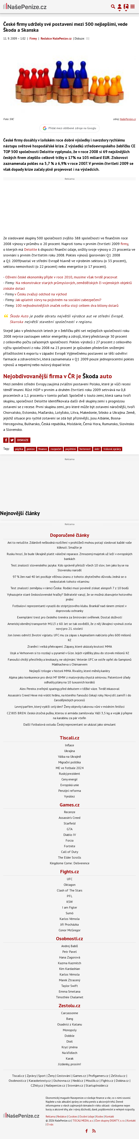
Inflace (69, 745)
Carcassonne (69, 1013)
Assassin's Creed (69, 818)
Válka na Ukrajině (69, 756)
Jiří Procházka (69, 924)
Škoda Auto (19, 316)
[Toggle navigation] (132, 6)
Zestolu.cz (69, 1005)
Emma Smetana (69, 991)
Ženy (51, 1076)
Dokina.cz (122, 1080)
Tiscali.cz (69, 738)
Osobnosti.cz (69, 938)
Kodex (100, 1116)
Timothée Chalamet (69, 997)
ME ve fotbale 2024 (70, 768)
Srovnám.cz (75, 1085)
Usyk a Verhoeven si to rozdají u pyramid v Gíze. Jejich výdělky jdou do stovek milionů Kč (69, 653)
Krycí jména (69, 1047)
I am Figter (69, 907)
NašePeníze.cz (128, 119)
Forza (69, 840)
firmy (124, 243)
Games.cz (70, 805)
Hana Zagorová (69, 957)
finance (42, 449)
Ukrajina (69, 751)
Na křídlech (69, 1053)
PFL (69, 896)
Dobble (69, 1036)
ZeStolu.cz (118, 1076)
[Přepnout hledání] (113, 6)
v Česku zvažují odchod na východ (36, 294)
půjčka (19, 449)
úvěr (97, 449)
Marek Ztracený (69, 980)
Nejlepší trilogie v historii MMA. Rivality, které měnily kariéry (69, 671)
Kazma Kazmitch (69, 963)
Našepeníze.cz (55, 1085)
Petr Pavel (69, 952)
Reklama (50, 1116)
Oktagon (69, 885)
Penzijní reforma (69, 791)
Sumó (69, 913)
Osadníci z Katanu (69, 1024)
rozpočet (56, 449)
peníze (31, 449)
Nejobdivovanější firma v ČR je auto (57, 376)
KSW (69, 902)
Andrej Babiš (69, 946)
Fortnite (69, 846)
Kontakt (109, 1116)
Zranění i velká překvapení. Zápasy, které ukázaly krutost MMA (69, 646)
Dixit (69, 1041)
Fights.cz (69, 871)
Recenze (69, 812)
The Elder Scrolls (69, 857)
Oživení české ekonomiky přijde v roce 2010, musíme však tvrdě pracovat (61, 277)
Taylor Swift (69, 986)
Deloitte (30, 249)
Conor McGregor (70, 930)
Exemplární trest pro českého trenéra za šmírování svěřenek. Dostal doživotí (69, 617)
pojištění (70, 449)
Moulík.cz (92, 1080)
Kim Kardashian (69, 969)
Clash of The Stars (69, 890)
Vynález (69, 796)
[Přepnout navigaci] (119, 6)
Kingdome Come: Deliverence (69, 863)
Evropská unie (69, 785)
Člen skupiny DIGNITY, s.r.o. (110, 1120)
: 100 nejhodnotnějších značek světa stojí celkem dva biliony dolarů (62, 305)
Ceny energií (69, 779)
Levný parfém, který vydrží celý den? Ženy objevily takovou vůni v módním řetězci (69, 707)
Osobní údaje (86, 1116)
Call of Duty (69, 852)
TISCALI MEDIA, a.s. (82, 1120)
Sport (42, 1076)
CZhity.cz (37, 1085)
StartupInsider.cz (97, 1085)
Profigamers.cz (98, 1076)
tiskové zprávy (112, 449)
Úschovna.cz (61, 1080)
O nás (50, 1124)
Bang (69, 1019)
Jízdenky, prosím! (69, 1064)
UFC (69, 879)
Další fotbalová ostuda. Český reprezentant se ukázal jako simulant (69, 724)
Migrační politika (69, 762)
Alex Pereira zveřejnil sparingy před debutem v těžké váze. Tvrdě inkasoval (69, 689)
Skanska (16, 321)
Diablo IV (69, 835)
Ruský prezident (69, 774)
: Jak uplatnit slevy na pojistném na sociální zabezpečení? (53, 299)
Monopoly (69, 1030)
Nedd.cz (77, 1080)
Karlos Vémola (69, 919)
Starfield (69, 823)
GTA (69, 829)
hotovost (85, 449)
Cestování (64, 1076)
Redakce (62, 1116)
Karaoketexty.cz (40, 1080)
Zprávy (31, 1076)
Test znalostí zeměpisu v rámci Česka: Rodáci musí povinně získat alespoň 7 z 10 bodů (69, 588)
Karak (69, 1058)
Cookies (72, 1116)
